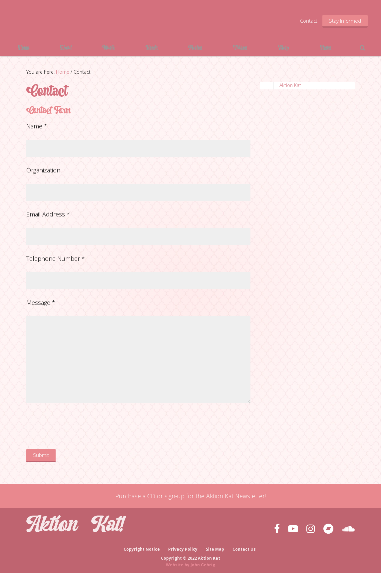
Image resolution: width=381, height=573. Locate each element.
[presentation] (77, 427)
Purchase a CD (135, 496)
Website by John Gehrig (190, 562)
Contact (308, 20)
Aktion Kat (290, 85)
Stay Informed (345, 20)
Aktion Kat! (76, 20)
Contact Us (244, 547)
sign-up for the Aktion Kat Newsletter (215, 496)
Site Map (215, 547)
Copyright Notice (141, 547)
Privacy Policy (182, 547)
